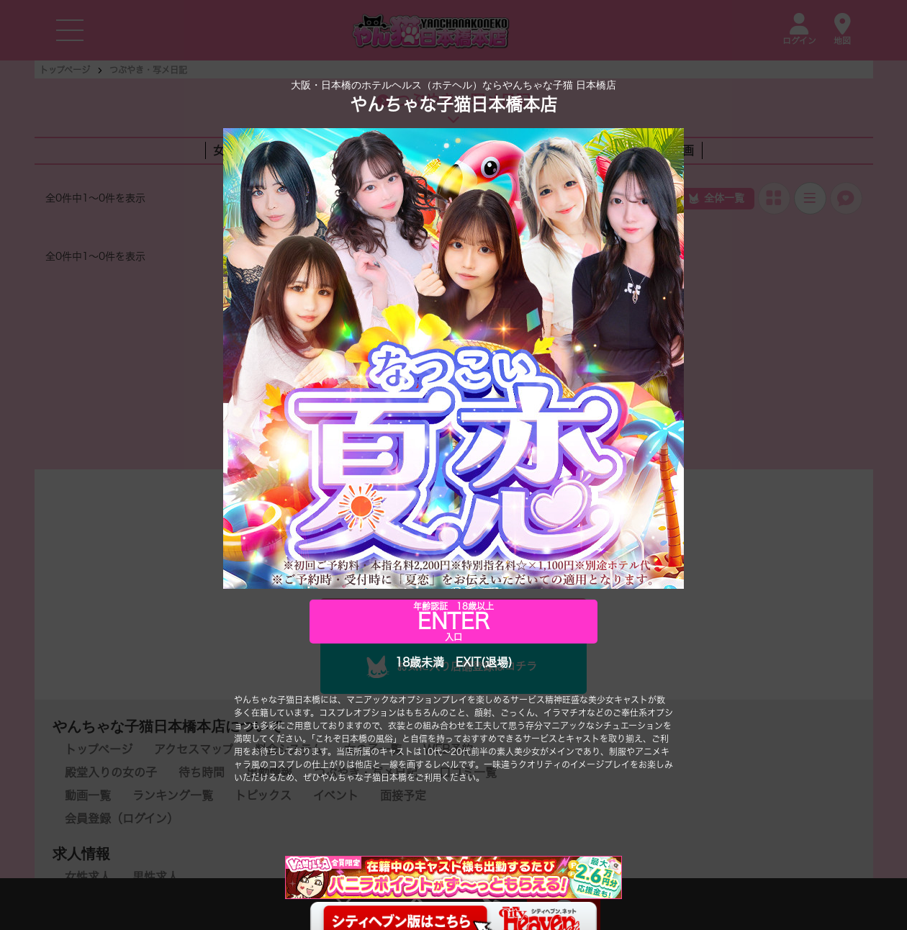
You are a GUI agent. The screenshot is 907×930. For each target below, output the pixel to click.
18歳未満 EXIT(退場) (453, 663)
